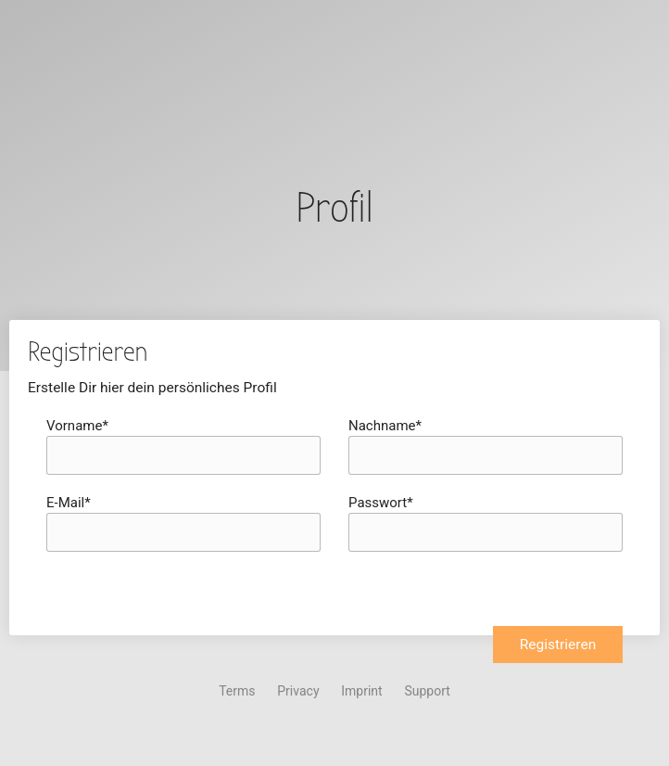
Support (426, 690)
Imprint (361, 690)
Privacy (298, 690)
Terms (237, 690)
